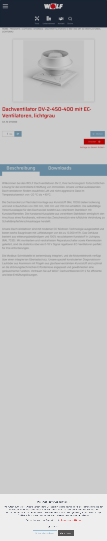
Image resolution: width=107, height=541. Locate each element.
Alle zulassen (66, 533)
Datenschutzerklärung (71, 520)
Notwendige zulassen (45, 533)
